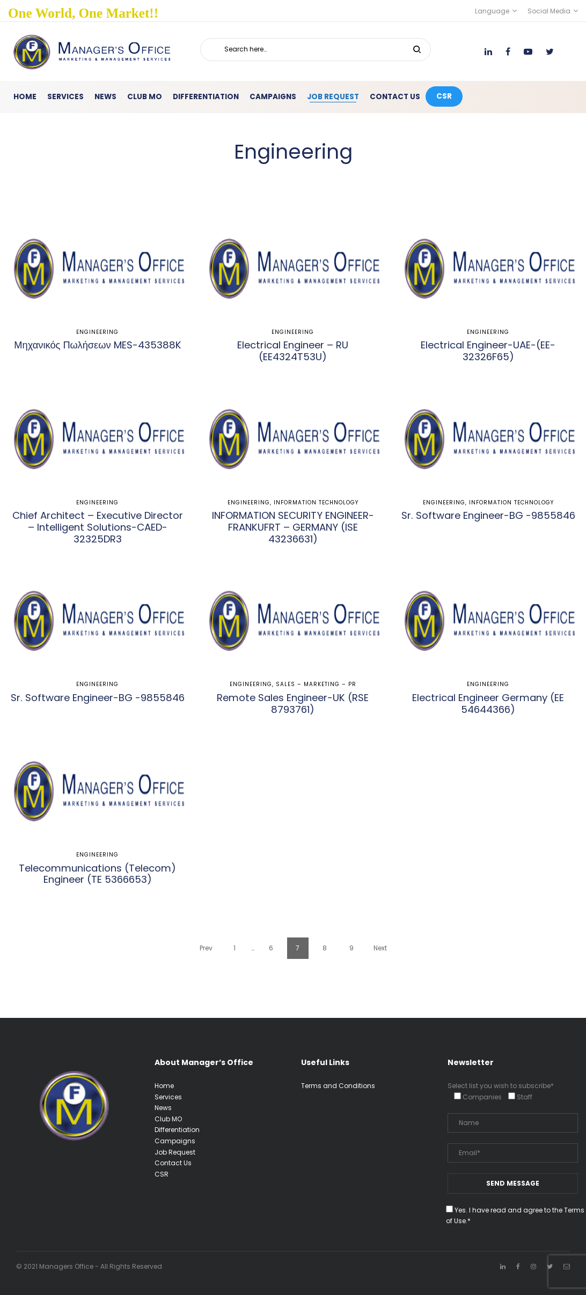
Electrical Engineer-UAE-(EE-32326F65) (488, 350)
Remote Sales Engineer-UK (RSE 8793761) (293, 703)
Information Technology (316, 502)
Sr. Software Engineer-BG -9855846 (488, 515)
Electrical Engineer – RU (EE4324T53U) (292, 350)
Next (380, 947)
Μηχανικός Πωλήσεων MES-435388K (97, 345)
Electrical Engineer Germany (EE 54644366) (488, 703)
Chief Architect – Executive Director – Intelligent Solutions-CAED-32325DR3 (97, 527)
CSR (162, 1174)
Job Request (175, 1152)
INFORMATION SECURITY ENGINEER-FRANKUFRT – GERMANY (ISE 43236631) (293, 527)
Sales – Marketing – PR (316, 684)
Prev (206, 947)
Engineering (97, 332)
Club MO (168, 1118)
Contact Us (173, 1162)
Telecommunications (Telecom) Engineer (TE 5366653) (97, 874)
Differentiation (177, 1129)
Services (168, 1097)
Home (164, 1085)
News (163, 1107)
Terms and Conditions (338, 1085)
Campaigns (175, 1140)
